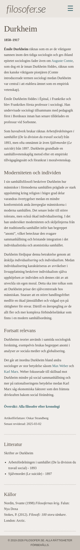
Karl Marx (11, 371)
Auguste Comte (62, 61)
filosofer (21, 9)
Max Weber (60, 366)
